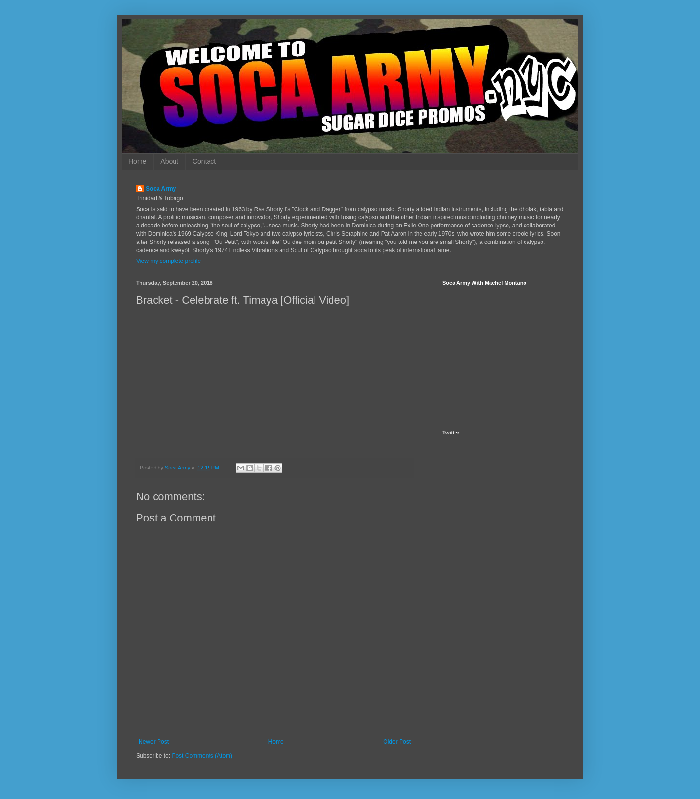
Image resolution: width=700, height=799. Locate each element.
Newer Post (154, 741)
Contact (204, 161)
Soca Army (161, 188)
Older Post (397, 741)
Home (137, 161)
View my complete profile (168, 261)
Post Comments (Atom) (202, 755)
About (169, 161)
